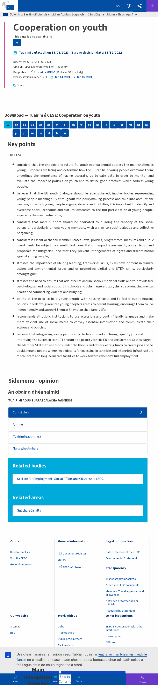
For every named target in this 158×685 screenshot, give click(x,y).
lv (114, 125)
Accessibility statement (120, 611)
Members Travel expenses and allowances (125, 593)
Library (62, 560)
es (24, 125)
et (57, 125)
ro (32, 133)
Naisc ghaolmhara (25, 448)
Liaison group (114, 636)
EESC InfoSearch (71, 567)
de (48, 125)
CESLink (110, 643)
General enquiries (21, 565)
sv (65, 133)
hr (97, 125)
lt (122, 125)
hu (130, 125)
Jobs (61, 627)
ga (89, 125)
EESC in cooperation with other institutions (125, 628)
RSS (12, 633)
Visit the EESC (18, 558)
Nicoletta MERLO (42, 72)
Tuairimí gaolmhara (27, 436)
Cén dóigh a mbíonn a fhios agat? (112, 14)
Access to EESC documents (122, 585)
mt (138, 125)
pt (24, 133)
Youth (20, 85)
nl (146, 125)
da (40, 125)
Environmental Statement (121, 558)
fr (81, 125)
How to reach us (20, 552)
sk (40, 133)
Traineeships (66, 633)
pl (16, 133)
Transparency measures (121, 579)
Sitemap (15, 627)
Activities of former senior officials (122, 603)
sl (49, 133)
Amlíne (18, 424)
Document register (72, 554)
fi (57, 133)
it (106, 125)
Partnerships (66, 645)
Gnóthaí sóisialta (29, 510)
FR (17, 43)
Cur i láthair (21, 412)
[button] (139, 6)
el (65, 125)
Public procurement (70, 639)
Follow (152, 6)
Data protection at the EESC (123, 552)
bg (16, 125)
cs (32, 125)
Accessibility (129, 6)
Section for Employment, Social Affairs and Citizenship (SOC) (61, 478)
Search (79, 681)
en (73, 125)
